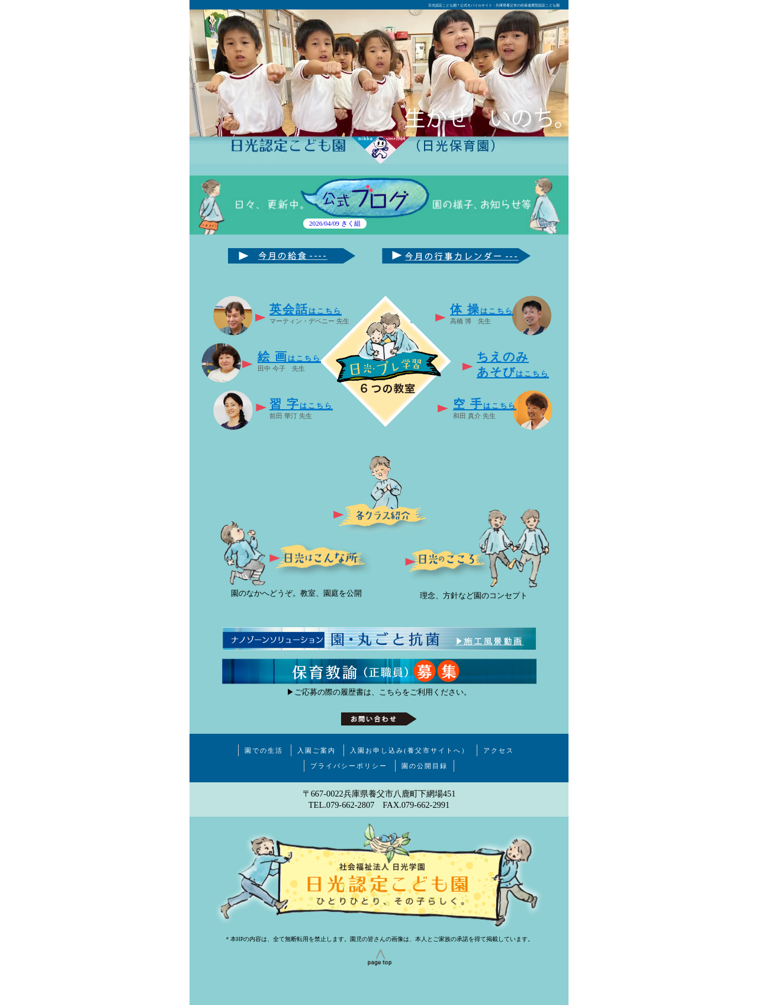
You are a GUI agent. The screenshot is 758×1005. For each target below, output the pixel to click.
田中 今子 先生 (289, 361)
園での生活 (264, 750)
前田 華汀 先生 (301, 408)
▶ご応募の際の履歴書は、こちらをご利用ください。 (379, 692)
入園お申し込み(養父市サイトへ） (409, 750)
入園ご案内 (316, 750)
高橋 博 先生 (481, 314)
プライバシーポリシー (348, 765)
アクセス (498, 750)
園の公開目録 (425, 765)
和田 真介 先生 (484, 408)
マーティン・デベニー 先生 (309, 314)
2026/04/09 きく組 (335, 223)
